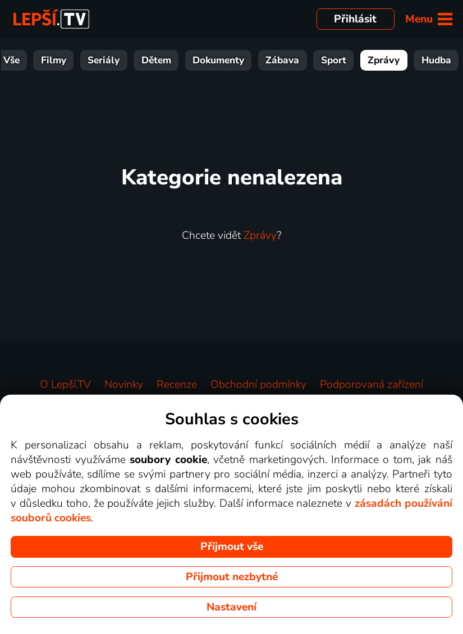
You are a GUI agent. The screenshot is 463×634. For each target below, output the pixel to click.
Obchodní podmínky (258, 384)
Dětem (156, 60)
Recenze (177, 384)
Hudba (436, 60)
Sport (333, 60)
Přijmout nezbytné (232, 577)
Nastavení (231, 607)
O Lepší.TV (65, 384)
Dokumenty (218, 60)
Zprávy (384, 60)
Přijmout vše (231, 546)
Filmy (53, 60)
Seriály (104, 60)
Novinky (123, 384)
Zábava (282, 60)
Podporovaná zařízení (371, 384)
